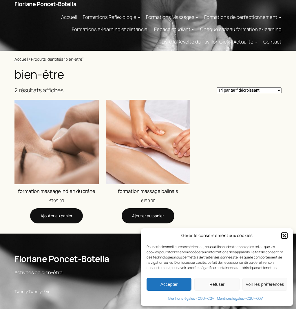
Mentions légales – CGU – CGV (191, 298)
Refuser (217, 284)
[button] (284, 235)
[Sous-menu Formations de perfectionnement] (280, 16)
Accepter (169, 284)
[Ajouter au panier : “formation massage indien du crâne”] (56, 215)
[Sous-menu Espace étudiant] (193, 29)
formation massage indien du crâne (56, 191)
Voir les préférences (265, 284)
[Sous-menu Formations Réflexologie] (139, 16)
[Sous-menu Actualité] (256, 41)
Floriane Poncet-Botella (45, 4)
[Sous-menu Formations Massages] (196, 16)
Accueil (21, 59)
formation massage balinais (148, 191)
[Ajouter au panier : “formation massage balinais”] (148, 215)
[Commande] (249, 90)
